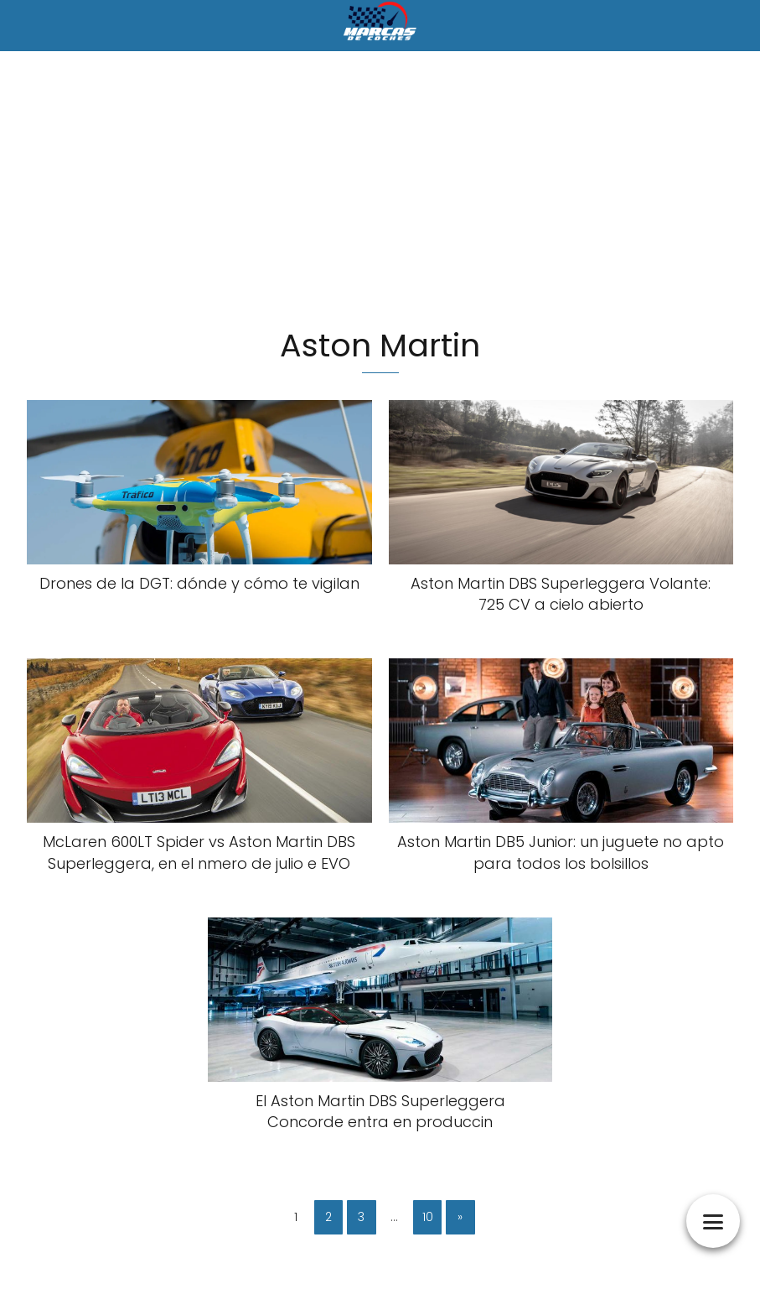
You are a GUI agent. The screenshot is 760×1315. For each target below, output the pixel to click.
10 (427, 1216)
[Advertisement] (380, 190)
